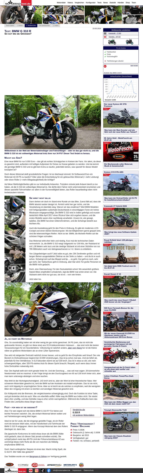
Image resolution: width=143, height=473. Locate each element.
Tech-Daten (10, 25)
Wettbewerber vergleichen (120, 30)
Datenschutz (89, 470)
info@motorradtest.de (61, 470)
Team (134, 3)
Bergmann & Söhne (38, 456)
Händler (121, 3)
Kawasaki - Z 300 (115, 33)
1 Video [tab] (55, 25)
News (105, 3)
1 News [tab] (20, 25)
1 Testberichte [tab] (31, 25)
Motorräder (61, 3)
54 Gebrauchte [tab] (44, 25)
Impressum (77, 470)
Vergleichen (79, 3)
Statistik (112, 3)
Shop (128, 3)
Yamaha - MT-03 (115, 37)
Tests (99, 3)
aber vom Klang (75, 348)
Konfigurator (91, 3)
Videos (70, 3)
